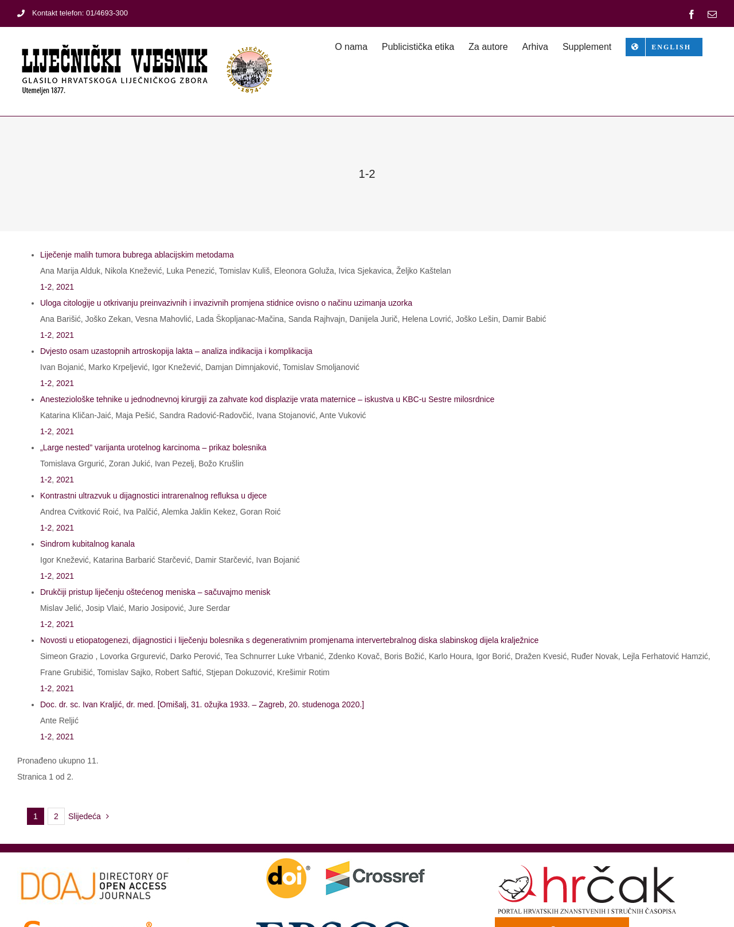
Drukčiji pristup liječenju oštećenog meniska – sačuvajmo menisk (155, 592)
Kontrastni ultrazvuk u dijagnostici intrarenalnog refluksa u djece (153, 495)
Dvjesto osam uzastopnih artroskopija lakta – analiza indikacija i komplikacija (176, 351)
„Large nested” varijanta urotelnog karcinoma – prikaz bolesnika (153, 447)
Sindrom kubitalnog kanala (87, 543)
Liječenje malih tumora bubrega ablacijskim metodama (137, 254)
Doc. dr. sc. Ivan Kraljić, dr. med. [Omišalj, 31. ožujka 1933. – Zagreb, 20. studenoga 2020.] (202, 704)
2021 (65, 286)
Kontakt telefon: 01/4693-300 (72, 13)
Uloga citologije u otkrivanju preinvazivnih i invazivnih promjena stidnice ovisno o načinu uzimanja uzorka (226, 302)
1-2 (46, 286)
